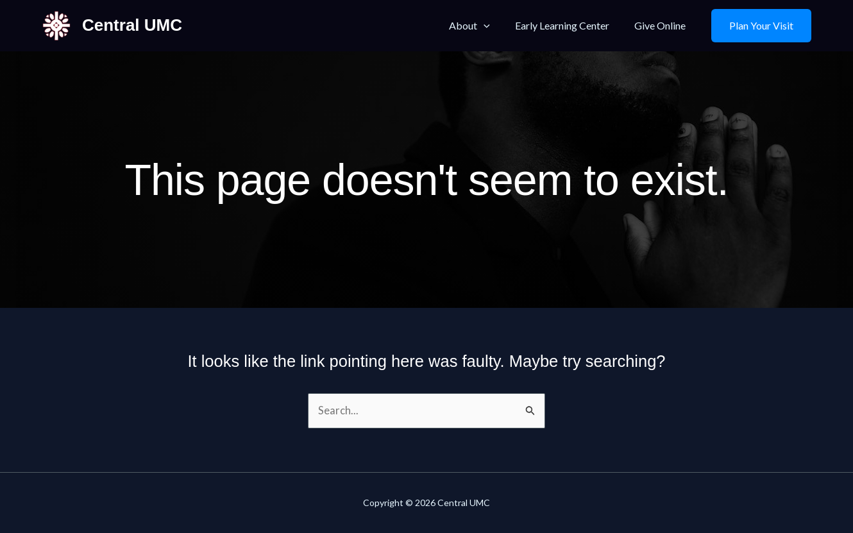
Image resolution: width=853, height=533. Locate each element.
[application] (495, 25)
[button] (761, 25)
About (481, 25)
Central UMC (132, 25)
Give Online (662, 25)
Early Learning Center (569, 25)
